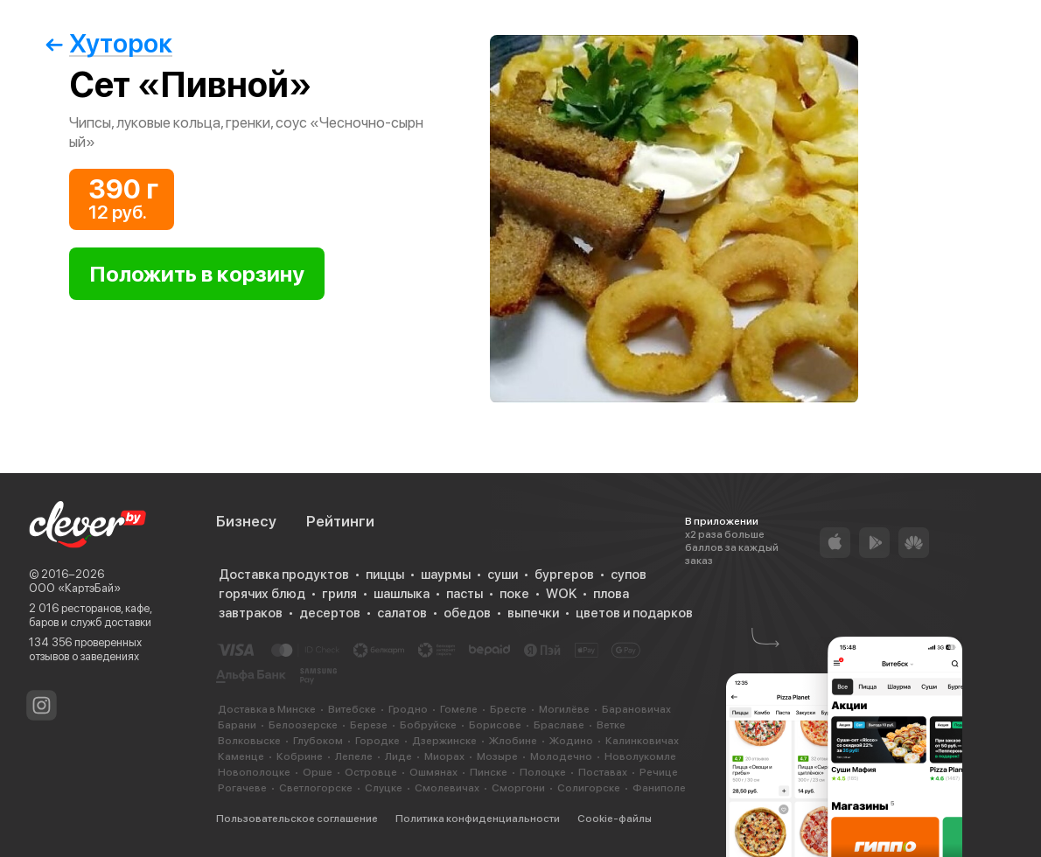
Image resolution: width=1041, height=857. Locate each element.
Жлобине (513, 741)
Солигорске (588, 788)
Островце (371, 772)
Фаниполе (659, 788)
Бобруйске (428, 725)
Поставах (602, 772)
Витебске (352, 709)
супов (628, 574)
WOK (561, 594)
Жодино (571, 741)
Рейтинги (340, 521)
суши (502, 574)
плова (611, 594)
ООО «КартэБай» (75, 588)
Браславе (559, 725)
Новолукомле (640, 756)
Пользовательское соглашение (297, 818)
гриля (339, 594)
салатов (402, 613)
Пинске (488, 772)
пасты (464, 594)
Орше (317, 772)
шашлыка (402, 594)
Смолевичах (447, 788)
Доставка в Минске (267, 709)
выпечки (533, 613)
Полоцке (543, 772)
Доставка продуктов (284, 574)
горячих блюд (262, 594)
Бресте (508, 709)
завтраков (251, 613)
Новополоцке (254, 772)
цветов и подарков (634, 613)
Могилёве (564, 709)
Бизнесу (246, 521)
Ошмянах (433, 772)
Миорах (444, 756)
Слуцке (383, 788)
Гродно (408, 709)
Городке (377, 741)
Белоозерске (303, 725)
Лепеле (354, 756)
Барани (237, 725)
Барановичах (636, 709)
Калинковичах (642, 741)
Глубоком (318, 741)
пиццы (385, 574)
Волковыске (249, 741)
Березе (369, 725)
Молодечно (561, 756)
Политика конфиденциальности (477, 818)
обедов (467, 613)
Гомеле (459, 709)
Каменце (241, 756)
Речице (658, 772)
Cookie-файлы (614, 818)
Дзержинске (444, 741)
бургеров (564, 574)
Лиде (398, 756)
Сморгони (518, 788)
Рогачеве (242, 788)
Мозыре (497, 756)
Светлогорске (316, 788)
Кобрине (299, 756)
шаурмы (446, 574)
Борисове (495, 725)
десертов (329, 613)
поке (514, 594)
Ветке (611, 725)
